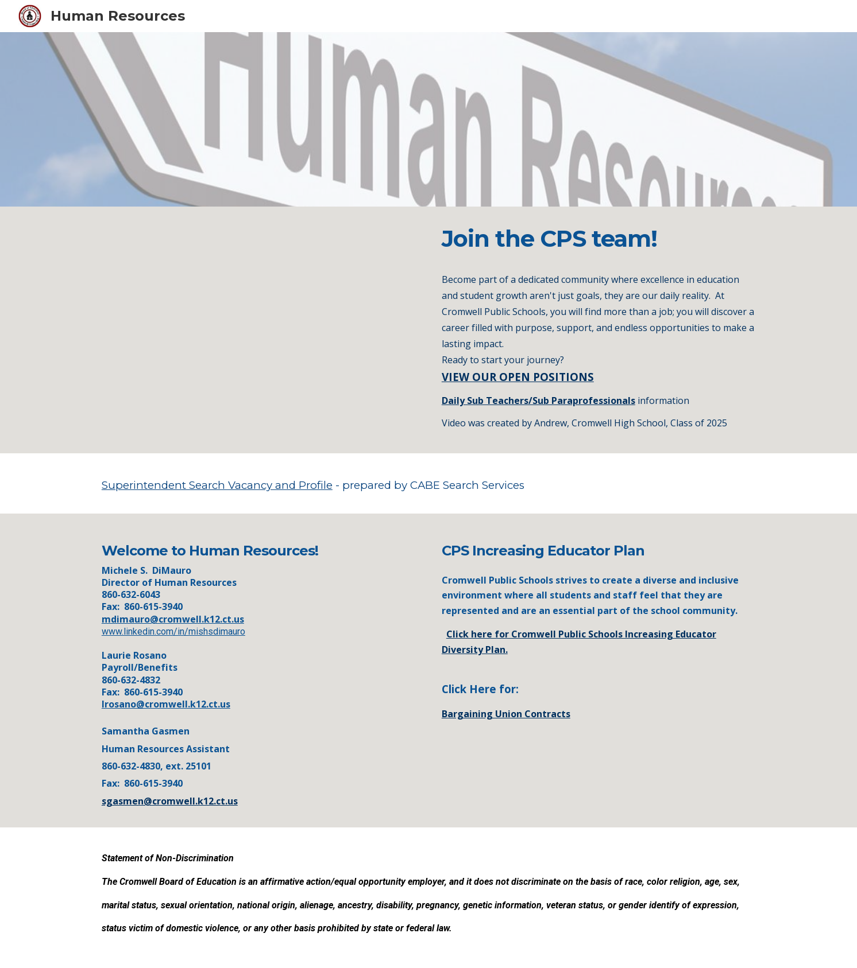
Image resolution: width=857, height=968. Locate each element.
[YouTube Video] (258, 330)
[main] (598, 328)
